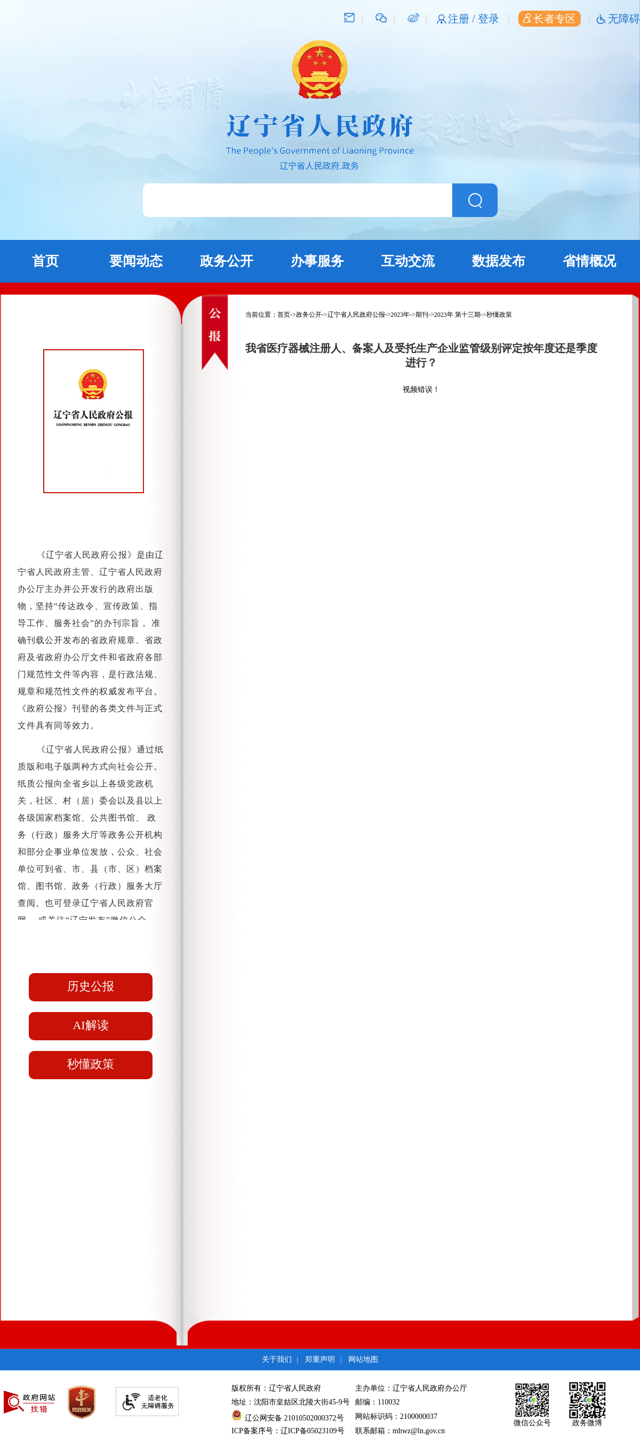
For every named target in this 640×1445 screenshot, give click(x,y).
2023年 (400, 314)
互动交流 (408, 261)
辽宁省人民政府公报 (356, 314)
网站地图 (363, 1359)
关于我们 (277, 1359)
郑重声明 (320, 1359)
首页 (45, 261)
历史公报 (90, 986)
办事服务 (317, 261)
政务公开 (226, 261)
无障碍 (624, 19)
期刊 (421, 314)
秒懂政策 (90, 1064)
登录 (488, 19)
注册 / (463, 19)
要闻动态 (136, 261)
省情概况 (589, 261)
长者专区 (549, 19)
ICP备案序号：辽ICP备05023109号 (288, 1431)
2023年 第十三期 (457, 314)
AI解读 (90, 1025)
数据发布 (498, 261)
